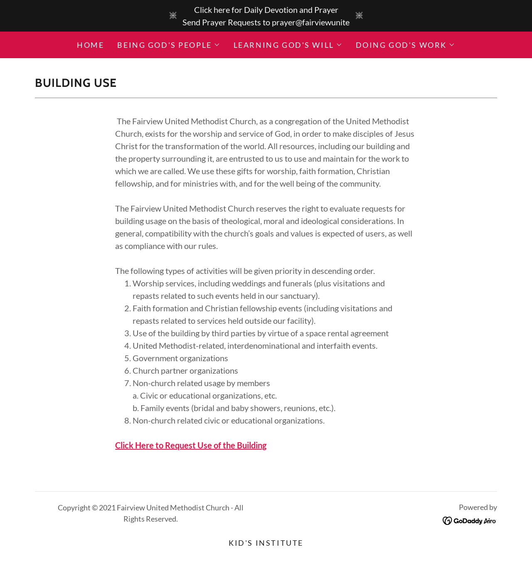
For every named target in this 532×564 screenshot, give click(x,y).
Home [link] (90, 44)
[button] (168, 45)
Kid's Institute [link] (266, 542)
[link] (470, 520)
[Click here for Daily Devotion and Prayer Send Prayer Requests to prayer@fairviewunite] (266, 15)
